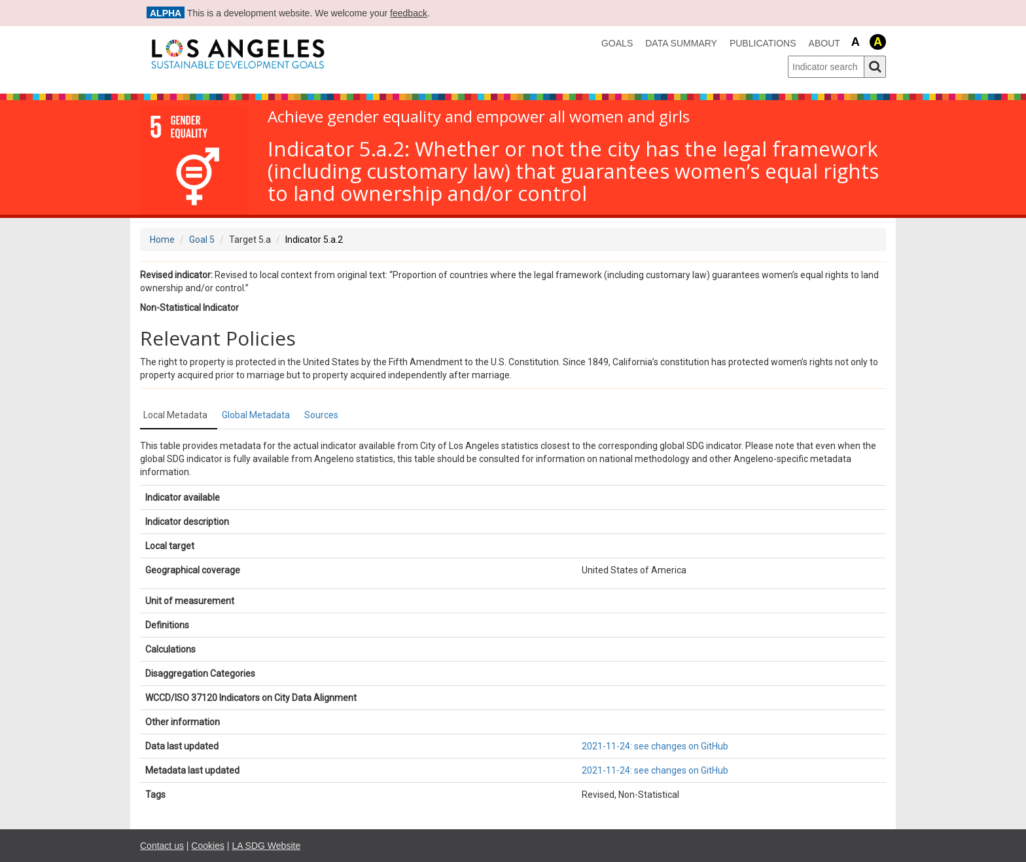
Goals (617, 43)
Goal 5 (202, 239)
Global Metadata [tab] (256, 415)
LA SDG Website (266, 845)
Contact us (162, 845)
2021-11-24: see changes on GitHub (655, 746)
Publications (763, 43)
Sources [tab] (321, 415)
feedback (408, 13)
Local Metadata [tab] (175, 415)
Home (162, 239)
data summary (681, 43)
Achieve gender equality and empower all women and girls (479, 116)
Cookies (207, 845)
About (824, 43)
